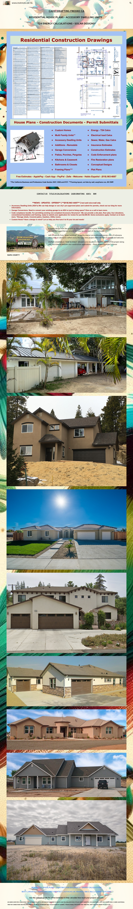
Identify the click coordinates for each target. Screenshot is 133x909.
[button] (130, 2)
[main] (66, 17)
